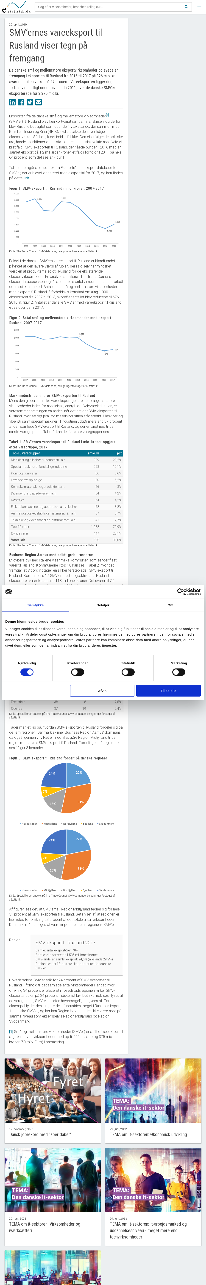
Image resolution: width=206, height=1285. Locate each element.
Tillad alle (168, 690)
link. (27, 178)
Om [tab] (170, 605)
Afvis (102, 690)
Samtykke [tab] (36, 605)
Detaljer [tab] (103, 605)
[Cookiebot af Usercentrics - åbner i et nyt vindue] (181, 591)
